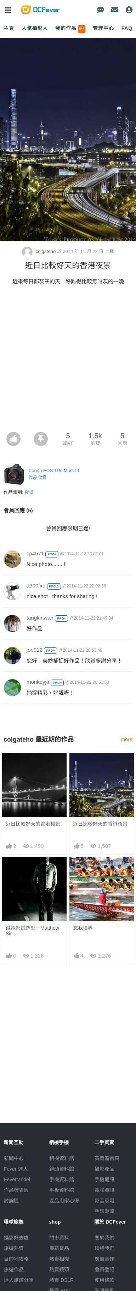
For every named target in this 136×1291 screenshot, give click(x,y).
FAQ (126, 28)
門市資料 (59, 1238)
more (126, 739)
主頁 (9, 28)
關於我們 (104, 1238)
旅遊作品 (14, 1269)
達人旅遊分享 (19, 1280)
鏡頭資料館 (61, 1169)
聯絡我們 (104, 1248)
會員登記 (104, 1269)
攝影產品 (104, 1169)
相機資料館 (61, 1158)
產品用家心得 (64, 1200)
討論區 (11, 1200)
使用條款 (104, 1280)
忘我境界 (83, 928)
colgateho (39, 251)
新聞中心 (14, 1158)
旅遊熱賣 (14, 1248)
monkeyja (38, 682)
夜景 (29, 492)
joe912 (34, 650)
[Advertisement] (68, 360)
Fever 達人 (16, 1169)
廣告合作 (104, 1259)
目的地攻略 (16, 1259)
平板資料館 (61, 1190)
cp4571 (35, 553)
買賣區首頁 (107, 1158)
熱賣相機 (59, 1259)
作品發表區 (16, 1190)
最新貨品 (59, 1248)
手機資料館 (61, 1179)
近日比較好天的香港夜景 (100, 824)
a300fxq (36, 586)
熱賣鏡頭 (59, 1269)
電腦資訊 (104, 1190)
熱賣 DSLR (61, 1280)
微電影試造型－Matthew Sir (32, 930)
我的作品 (70, 29)
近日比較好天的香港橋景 (33, 824)
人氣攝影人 (35, 28)
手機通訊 (104, 1179)
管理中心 (103, 28)
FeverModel (17, 1179)
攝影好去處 (16, 1238)
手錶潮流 (104, 1211)
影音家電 (104, 1200)
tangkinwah (40, 618)
